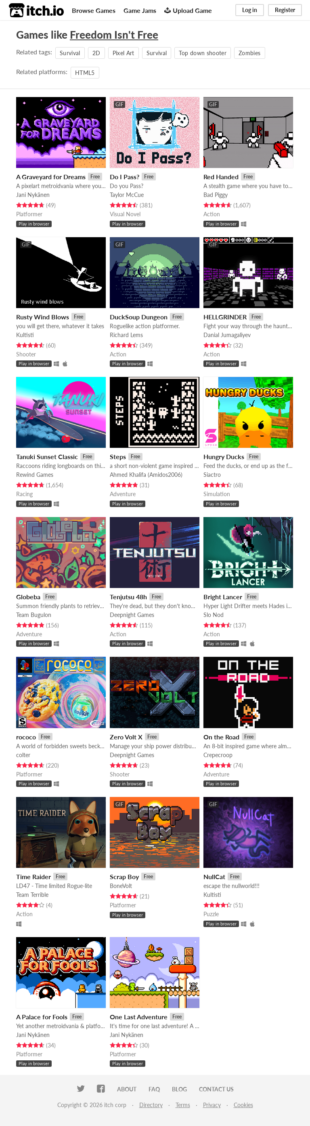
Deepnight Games (132, 614)
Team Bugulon (33, 614)
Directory (151, 1104)
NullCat (214, 876)
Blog (179, 1089)
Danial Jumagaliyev (227, 334)
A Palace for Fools (41, 1016)
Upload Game (188, 10)
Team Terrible (32, 894)
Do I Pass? (124, 176)
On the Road (221, 737)
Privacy (212, 1104)
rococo (26, 737)
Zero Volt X (126, 737)
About (126, 1089)
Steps (118, 456)
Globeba (28, 596)
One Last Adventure (139, 1016)
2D (96, 53)
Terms (183, 1104)
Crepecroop (217, 754)
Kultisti (25, 334)
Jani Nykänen (33, 194)
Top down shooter (202, 53)
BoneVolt (121, 885)
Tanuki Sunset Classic (47, 456)
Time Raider (33, 876)
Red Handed (221, 176)
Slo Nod (213, 614)
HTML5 (85, 72)
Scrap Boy (124, 876)
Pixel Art (123, 53)
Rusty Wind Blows (42, 317)
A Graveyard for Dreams (51, 176)
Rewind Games (34, 474)
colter (23, 754)
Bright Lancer (222, 596)
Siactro (212, 474)
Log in (249, 9)
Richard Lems (126, 334)
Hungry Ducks (223, 456)
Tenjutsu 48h (128, 596)
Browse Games (93, 10)
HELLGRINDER (225, 317)
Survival (70, 53)
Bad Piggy (215, 194)
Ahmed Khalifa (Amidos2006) (146, 474)
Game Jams (140, 10)
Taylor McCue (127, 194)
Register (285, 9)
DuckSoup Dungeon (139, 317)
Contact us (216, 1089)
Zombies (249, 53)
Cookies (243, 1104)
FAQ (154, 1089)
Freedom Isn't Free (114, 34)
